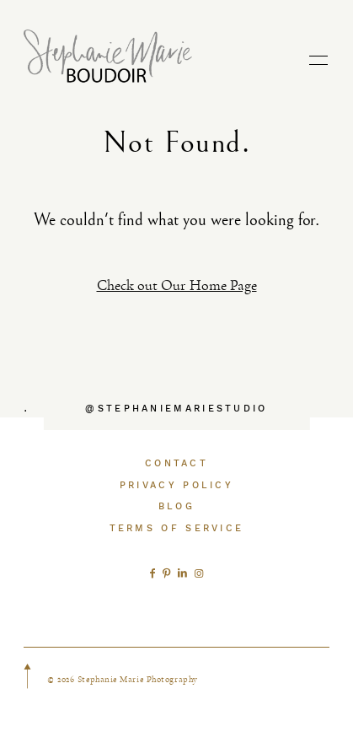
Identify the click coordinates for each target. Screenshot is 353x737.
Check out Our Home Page (177, 285)
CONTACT (176, 463)
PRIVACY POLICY (176, 485)
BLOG (176, 506)
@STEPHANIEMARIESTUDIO (176, 408)
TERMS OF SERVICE (177, 528)
